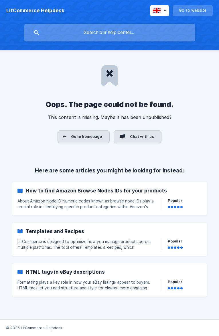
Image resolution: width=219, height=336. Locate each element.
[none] (35, 10)
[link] (109, 198)
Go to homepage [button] (86, 136)
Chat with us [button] (142, 136)
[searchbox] (109, 32)
